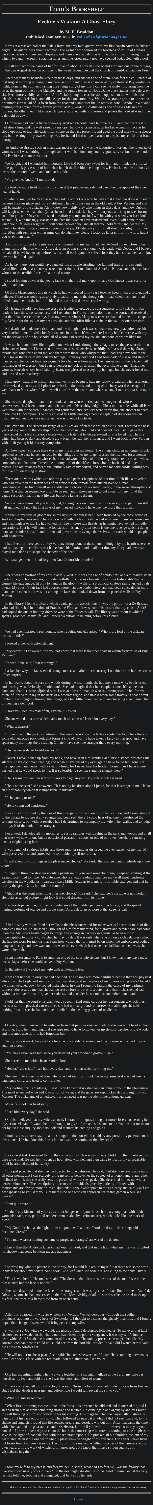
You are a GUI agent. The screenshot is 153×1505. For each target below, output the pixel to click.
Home (78, 1499)
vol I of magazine (102, 36)
